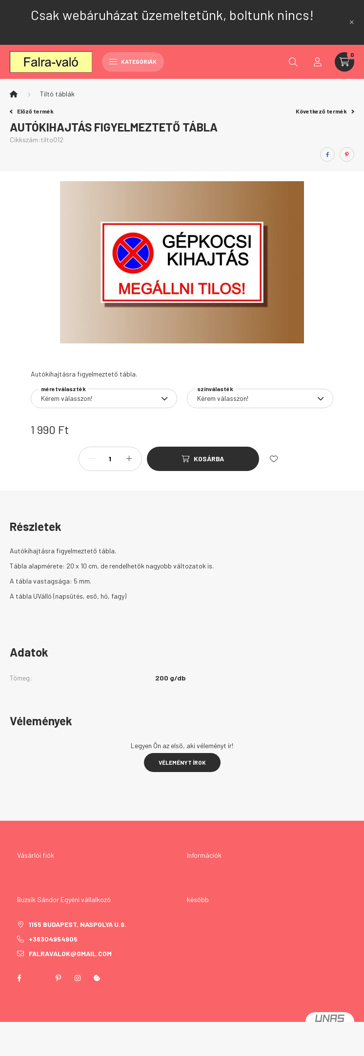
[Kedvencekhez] (273, 459)
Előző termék (32, 111)
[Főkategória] (14, 94)
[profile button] (317, 62)
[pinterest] (347, 154)
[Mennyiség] (110, 459)
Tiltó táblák (57, 94)
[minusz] (91, 459)
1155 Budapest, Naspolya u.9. (77, 924)
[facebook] (327, 154)
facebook (19, 978)
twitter (38, 978)
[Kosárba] (203, 459)
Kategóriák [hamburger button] (133, 61)
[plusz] (129, 459)
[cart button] (344, 62)
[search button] (293, 62)
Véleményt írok (182, 762)
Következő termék (325, 111)
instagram (77, 978)
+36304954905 (53, 939)
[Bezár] (351, 22)
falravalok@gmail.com (70, 953)
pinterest (58, 978)
